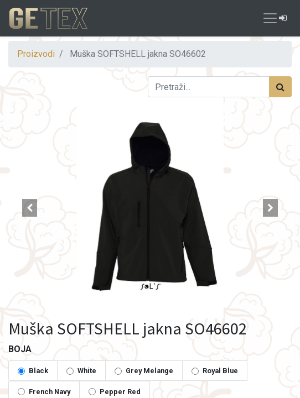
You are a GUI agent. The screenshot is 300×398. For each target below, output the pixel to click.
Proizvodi (36, 54)
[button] (29, 207)
